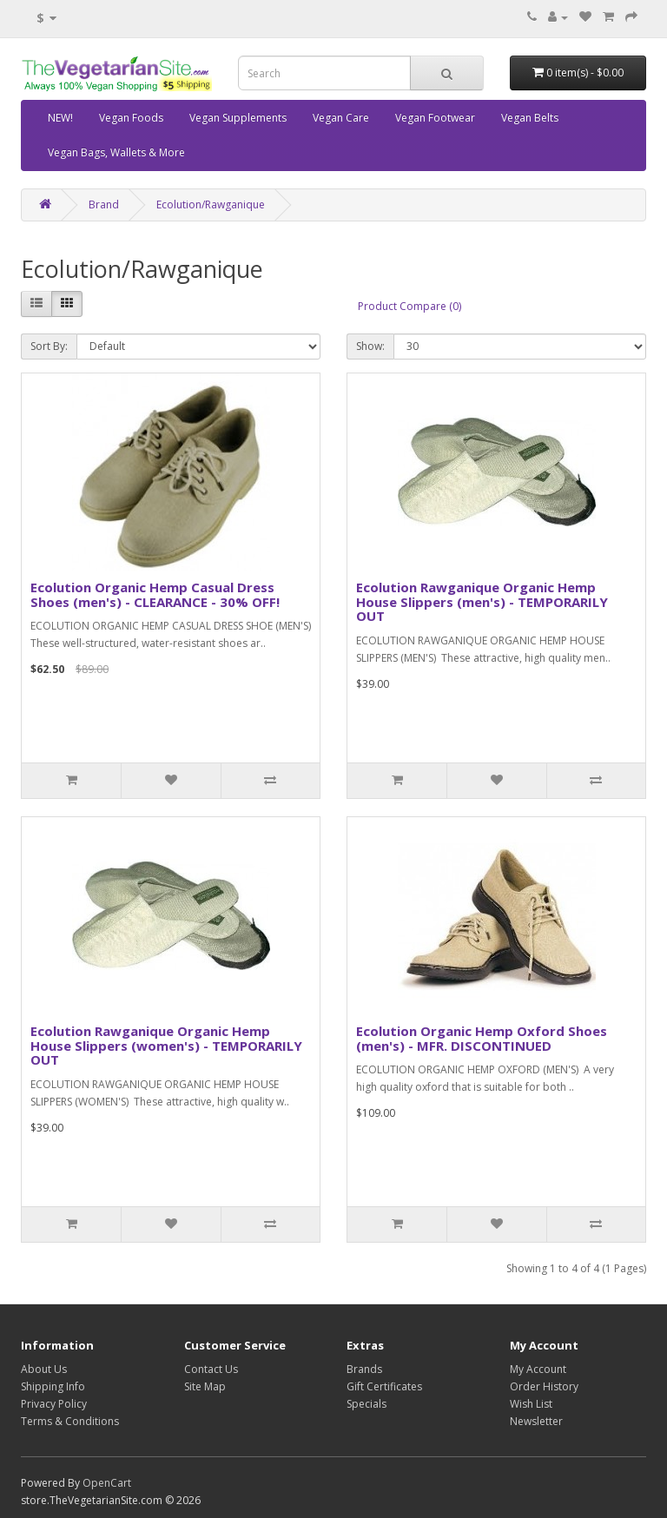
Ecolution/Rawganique (210, 204)
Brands (364, 1369)
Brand (104, 204)
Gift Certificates (384, 1386)
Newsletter (536, 1421)
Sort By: (49, 346)
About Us (44, 1369)
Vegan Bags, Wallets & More (116, 152)
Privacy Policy (54, 1403)
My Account (538, 1369)
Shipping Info (53, 1386)
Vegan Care (341, 117)
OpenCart (107, 1482)
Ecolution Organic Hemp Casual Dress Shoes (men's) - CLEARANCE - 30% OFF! (155, 594)
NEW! (60, 117)
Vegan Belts (529, 117)
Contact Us (211, 1369)
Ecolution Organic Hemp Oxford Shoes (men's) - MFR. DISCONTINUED (481, 1038)
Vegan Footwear (435, 117)
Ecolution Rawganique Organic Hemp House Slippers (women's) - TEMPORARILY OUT (166, 1045)
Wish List (531, 1403)
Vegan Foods (131, 117)
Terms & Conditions (70, 1421)
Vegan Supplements (238, 117)
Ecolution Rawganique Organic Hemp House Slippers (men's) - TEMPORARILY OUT (482, 601)
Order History (544, 1386)
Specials (366, 1403)
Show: (370, 346)
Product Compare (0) (409, 306)
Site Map (205, 1386)
